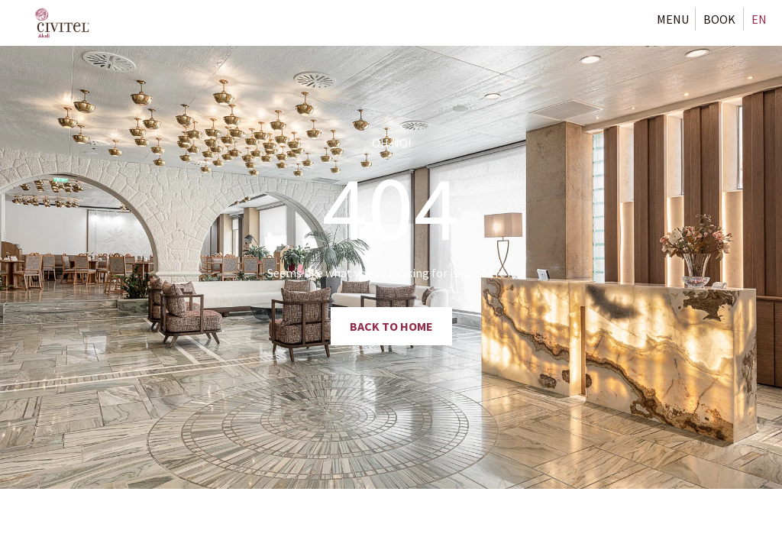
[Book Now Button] (719, 19)
